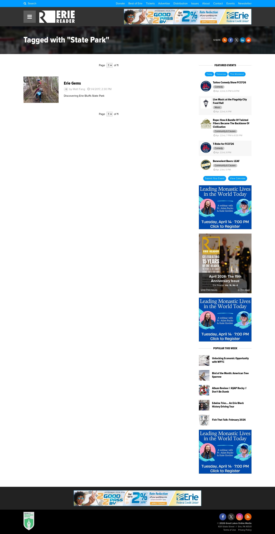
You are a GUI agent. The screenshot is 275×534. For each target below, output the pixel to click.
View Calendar (237, 178)
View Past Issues (209, 290)
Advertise (164, 3)
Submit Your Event (214, 178)
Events (230, 3)
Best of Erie (135, 3)
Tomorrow (221, 74)
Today (209, 74)
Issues (195, 3)
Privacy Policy (244, 530)
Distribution (180, 3)
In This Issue (244, 290)
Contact (218, 3)
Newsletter (244, 3)
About (206, 3)
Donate (120, 3)
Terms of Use (229, 530)
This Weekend (237, 74)
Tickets (150, 3)
